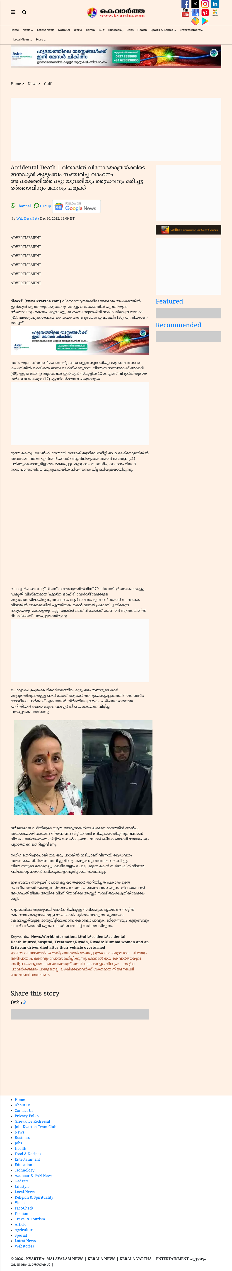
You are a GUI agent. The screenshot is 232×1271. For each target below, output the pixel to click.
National (64, 30)
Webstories (24, 1246)
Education (23, 1165)
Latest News (45, 30)
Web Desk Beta (27, 219)
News (26, 30)
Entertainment (190, 30)
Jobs (130, 30)
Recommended (178, 326)
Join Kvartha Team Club (35, 1127)
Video (20, 1203)
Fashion (21, 1214)
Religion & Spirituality (34, 1197)
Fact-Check (24, 1208)
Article (20, 1225)
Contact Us (24, 1111)
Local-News (21, 39)
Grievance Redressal (32, 1121)
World (78, 30)
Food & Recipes (28, 1154)
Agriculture (24, 1230)
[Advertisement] (116, 129)
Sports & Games (162, 30)
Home (15, 30)
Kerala (90, 30)
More (39, 39)
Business (114, 30)
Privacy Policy (27, 1116)
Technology (24, 1170)
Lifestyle (22, 1187)
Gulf (101, 30)
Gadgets (21, 1181)
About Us (23, 1105)
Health (142, 30)
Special (21, 1235)
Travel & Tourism (30, 1219)
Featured (169, 302)
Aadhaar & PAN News (34, 1176)
